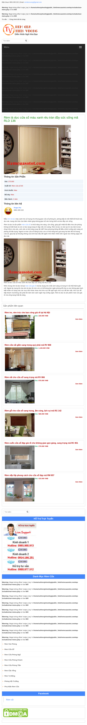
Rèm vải (10, 700)
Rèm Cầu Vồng (10, 671)
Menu (6, 47)
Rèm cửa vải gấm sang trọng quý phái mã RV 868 (28, 345)
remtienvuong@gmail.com (33, 2)
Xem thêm (78, 319)
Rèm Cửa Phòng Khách (13, 660)
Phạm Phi (17, 208)
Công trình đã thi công (17, 19)
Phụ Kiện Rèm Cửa (11, 687)
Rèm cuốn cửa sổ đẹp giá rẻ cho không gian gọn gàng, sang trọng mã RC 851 (41, 443)
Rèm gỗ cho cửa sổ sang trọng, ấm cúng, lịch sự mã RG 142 (33, 411)
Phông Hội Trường (11, 681)
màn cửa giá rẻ (30, 286)
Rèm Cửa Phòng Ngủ (12, 655)
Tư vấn (4, 19)
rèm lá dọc (11, 219)
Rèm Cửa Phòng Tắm (12, 665)
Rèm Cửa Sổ (9, 649)
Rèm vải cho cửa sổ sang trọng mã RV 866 (25, 377)
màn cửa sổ (26, 224)
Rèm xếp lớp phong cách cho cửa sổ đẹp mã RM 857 (29, 475)
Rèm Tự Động (9, 676)
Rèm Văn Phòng (10, 644)
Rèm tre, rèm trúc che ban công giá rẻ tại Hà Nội (27, 313)
